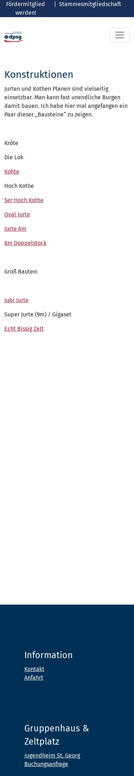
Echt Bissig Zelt (24, 328)
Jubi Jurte (16, 300)
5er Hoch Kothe (24, 200)
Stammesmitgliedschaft (90, 4)
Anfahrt (33, 677)
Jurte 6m (15, 228)
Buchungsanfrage (46, 764)
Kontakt (34, 669)
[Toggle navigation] (120, 35)
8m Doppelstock (25, 243)
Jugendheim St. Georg (52, 755)
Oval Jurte (17, 214)
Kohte (11, 171)
